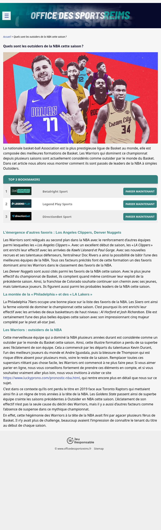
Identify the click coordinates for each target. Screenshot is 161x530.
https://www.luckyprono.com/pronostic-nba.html (41, 378)
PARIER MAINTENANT (140, 191)
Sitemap (99, 448)
